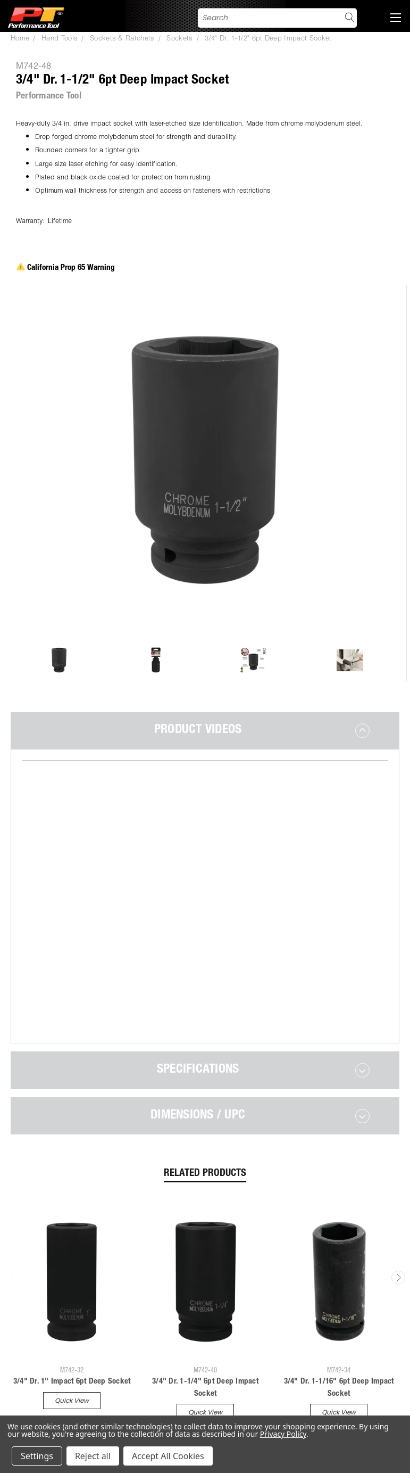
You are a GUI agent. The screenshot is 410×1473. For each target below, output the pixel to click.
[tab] (205, 730)
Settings (37, 1456)
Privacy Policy (283, 1434)
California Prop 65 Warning (65, 268)
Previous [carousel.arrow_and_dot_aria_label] (12, 1224)
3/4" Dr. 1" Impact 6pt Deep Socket (72, 1328)
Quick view (72, 1347)
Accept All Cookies (168, 1456)
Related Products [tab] (205, 1120)
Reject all (93, 1456)
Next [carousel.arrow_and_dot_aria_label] (398, 1224)
